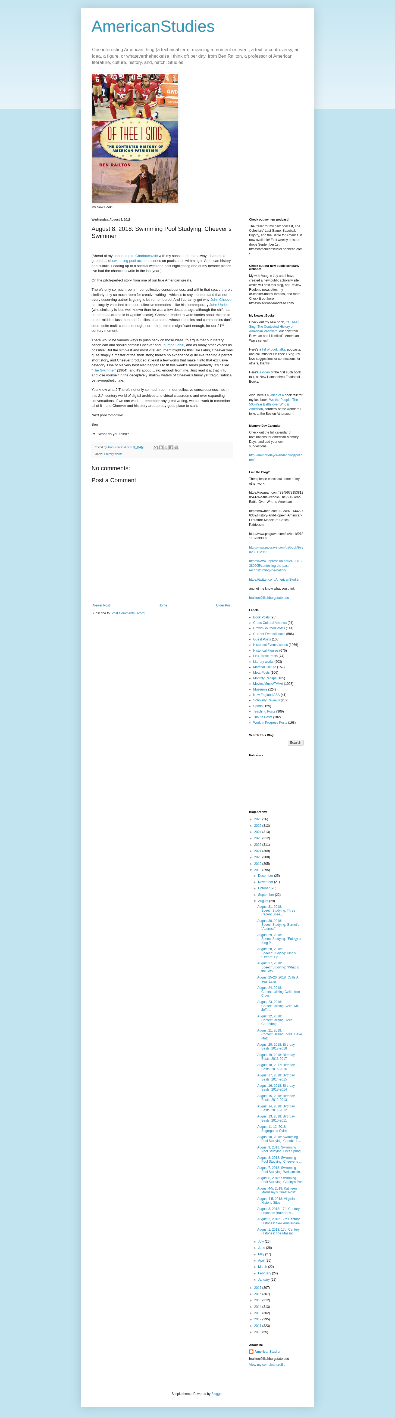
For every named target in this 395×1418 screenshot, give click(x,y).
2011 (258, 1326)
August (263, 901)
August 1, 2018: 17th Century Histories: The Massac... (278, 1231)
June (262, 1248)
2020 (258, 857)
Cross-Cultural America (270, 623)
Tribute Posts (262, 717)
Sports (258, 706)
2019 (258, 864)
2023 (258, 838)
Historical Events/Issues (270, 645)
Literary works (113, 454)
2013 (258, 1313)
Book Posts (261, 617)
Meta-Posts (261, 672)
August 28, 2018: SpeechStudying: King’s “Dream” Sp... (276, 953)
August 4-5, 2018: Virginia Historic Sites (276, 1201)
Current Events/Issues (269, 634)
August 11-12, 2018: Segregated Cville (272, 1128)
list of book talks (273, 349)
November (266, 882)
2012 (258, 1319)
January (264, 1279)
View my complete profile (267, 1365)
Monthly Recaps (265, 678)
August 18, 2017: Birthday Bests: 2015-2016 (276, 1067)
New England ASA (266, 695)
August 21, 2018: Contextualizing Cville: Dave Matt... (279, 1034)
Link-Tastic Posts (265, 656)
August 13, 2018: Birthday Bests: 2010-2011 (276, 1118)
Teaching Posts (264, 711)
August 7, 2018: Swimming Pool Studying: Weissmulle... (280, 1170)
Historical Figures (265, 650)
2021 (258, 851)
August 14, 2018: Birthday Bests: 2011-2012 (276, 1108)
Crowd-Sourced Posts (269, 628)
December (266, 876)
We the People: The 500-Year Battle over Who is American (273, 404)
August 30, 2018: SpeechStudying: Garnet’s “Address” (278, 925)
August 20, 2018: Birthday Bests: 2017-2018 (276, 1046)
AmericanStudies (153, 26)
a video (264, 372)
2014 (258, 1307)
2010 (258, 1332)
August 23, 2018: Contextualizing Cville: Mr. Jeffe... (278, 1006)
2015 (258, 1300)
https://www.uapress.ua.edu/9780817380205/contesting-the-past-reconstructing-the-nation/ (276, 565)
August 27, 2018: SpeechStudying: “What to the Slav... (278, 967)
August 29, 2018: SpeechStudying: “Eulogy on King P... (279, 939)
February (265, 1273)
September (266, 895)
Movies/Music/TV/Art (268, 684)
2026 (258, 819)
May (261, 1254)
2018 (258, 870)
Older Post (223, 605)
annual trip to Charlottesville (136, 256)
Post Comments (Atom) (128, 613)
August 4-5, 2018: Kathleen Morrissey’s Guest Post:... (277, 1190)
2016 (258, 1294)
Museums (260, 689)
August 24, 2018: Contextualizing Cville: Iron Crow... (278, 992)
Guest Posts (262, 639)
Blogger (216, 1394)
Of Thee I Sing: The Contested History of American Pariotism (274, 326)
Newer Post (101, 605)
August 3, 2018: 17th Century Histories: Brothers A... (278, 1211)
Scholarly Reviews (266, 700)
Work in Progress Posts (270, 723)
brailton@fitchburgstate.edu (269, 598)
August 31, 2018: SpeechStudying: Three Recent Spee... (276, 911)
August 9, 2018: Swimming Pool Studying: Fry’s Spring (279, 1149)
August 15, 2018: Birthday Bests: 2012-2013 (276, 1098)
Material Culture (264, 667)
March (263, 1267)
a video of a (275, 395)
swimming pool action (129, 261)
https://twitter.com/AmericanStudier (274, 579)
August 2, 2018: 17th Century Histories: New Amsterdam (278, 1221)
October (264, 888)
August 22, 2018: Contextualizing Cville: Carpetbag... (275, 1020)
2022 (258, 845)
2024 (258, 832)
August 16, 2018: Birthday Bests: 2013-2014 (276, 1087)
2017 (258, 1288)
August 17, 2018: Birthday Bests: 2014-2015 (276, 1077)
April (261, 1260)
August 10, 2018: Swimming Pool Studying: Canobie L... (279, 1139)
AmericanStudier (268, 1352)
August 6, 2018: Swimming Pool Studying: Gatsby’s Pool (280, 1180)
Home (163, 605)
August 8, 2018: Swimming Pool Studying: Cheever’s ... (279, 1159)
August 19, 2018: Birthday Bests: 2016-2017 (276, 1057)
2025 (258, 826)
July (261, 1241)
